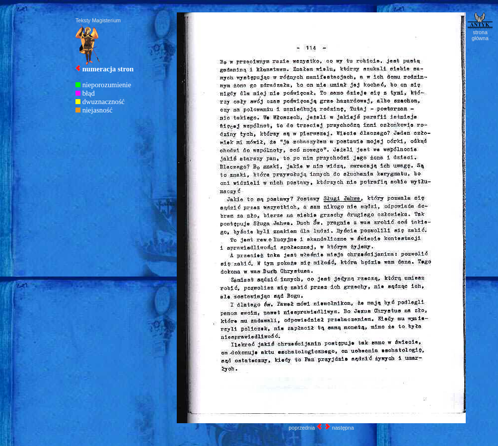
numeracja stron (108, 69)
